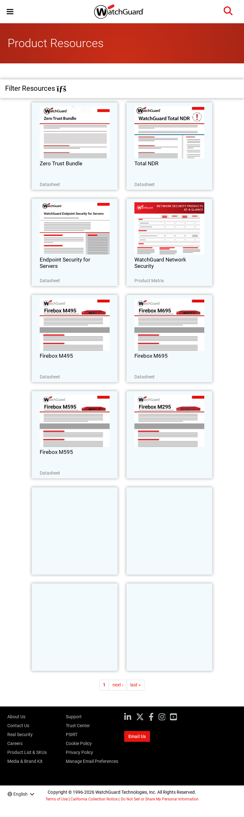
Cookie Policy (79, 743)
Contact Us (18, 725)
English (20, 794)
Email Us (137, 736)
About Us (16, 716)
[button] (10, 11)
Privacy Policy (79, 752)
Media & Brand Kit (25, 761)
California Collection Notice (94, 799)
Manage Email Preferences (92, 761)
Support (74, 716)
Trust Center (78, 725)
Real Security (20, 734)
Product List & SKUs (27, 752)
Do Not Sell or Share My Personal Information (160, 799)
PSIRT (72, 734)
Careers (15, 743)
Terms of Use (56, 799)
